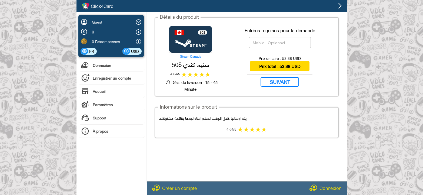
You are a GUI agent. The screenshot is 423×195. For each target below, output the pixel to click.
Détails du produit (179, 16)
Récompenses (107, 41)
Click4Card (102, 6)
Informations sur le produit (188, 106)
